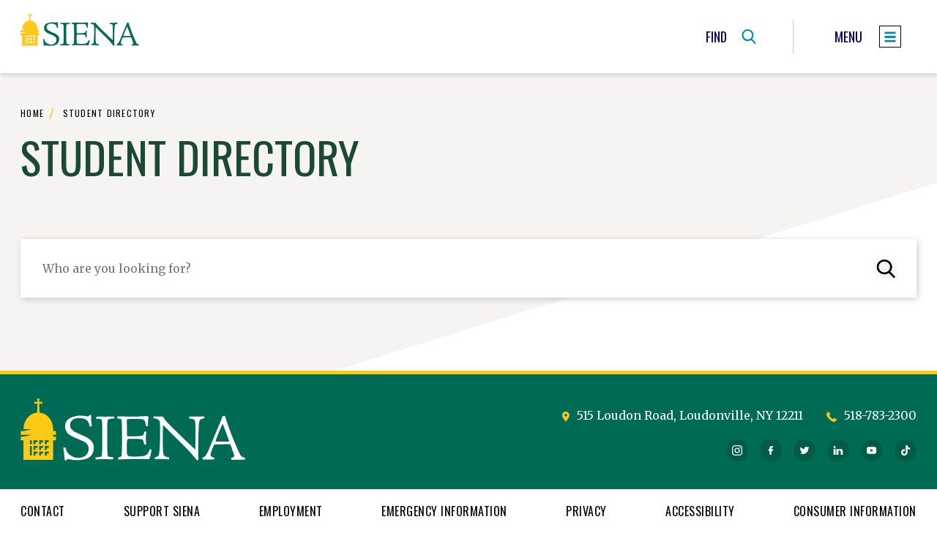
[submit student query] (887, 268)
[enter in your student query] (468, 268)
